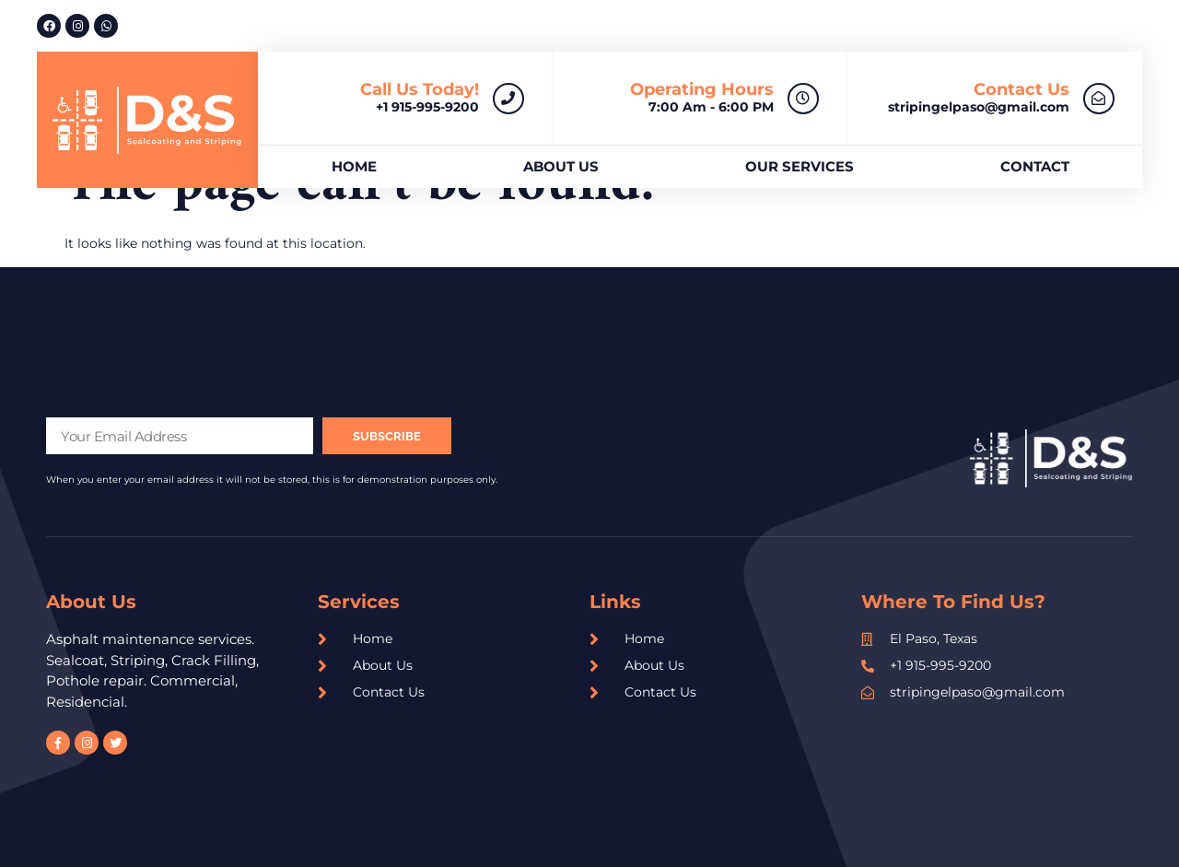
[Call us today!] (508, 98)
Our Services (799, 166)
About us (561, 166)
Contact (1034, 166)
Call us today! (419, 89)
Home (354, 166)
